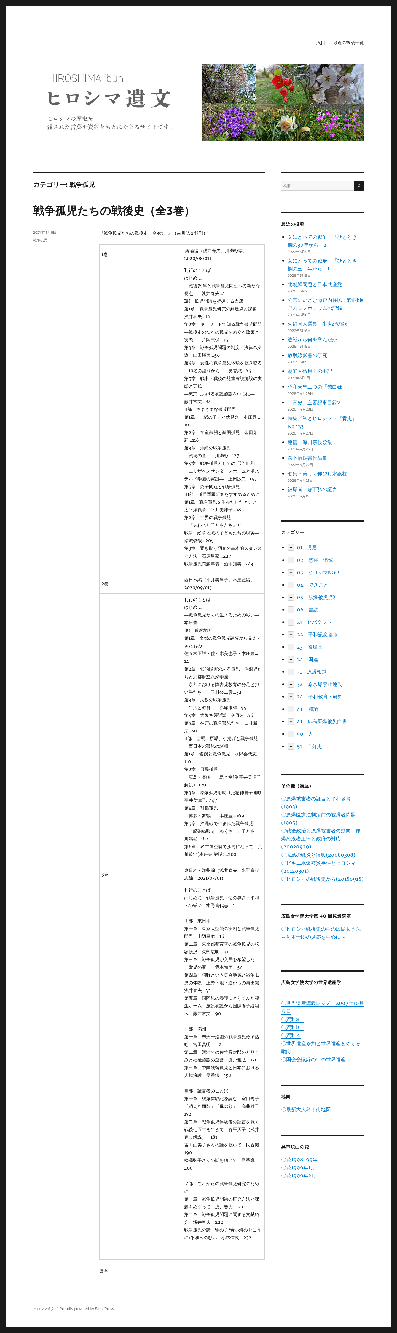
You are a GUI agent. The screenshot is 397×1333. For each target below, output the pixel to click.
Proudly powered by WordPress (87, 1309)
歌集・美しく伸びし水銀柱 (317, 473)
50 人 (305, 734)
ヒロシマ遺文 (44, 1309)
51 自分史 (309, 746)
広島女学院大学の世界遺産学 (311, 982)
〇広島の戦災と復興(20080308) (318, 855)
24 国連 (307, 659)
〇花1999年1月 (298, 1167)
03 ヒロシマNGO (318, 572)
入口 (320, 42)
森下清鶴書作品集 (307, 458)
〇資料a (292, 1019)
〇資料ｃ (291, 1035)
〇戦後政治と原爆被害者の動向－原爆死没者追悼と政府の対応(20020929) (321, 839)
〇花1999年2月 (298, 1175)
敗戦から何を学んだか (312, 339)
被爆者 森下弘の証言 (312, 489)
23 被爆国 (310, 647)
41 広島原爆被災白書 (322, 721)
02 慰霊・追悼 (315, 560)
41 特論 (307, 709)
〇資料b (292, 1027)
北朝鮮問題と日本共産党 (315, 284)
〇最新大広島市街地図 (306, 1109)
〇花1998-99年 (299, 1159)
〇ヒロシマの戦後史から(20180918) (322, 879)
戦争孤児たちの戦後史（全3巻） (114, 210)
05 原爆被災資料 (317, 597)
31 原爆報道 (312, 672)
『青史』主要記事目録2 (314, 402)
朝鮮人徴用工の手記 (310, 371)
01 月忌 (307, 547)
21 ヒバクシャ (314, 622)
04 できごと (312, 585)
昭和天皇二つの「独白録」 (317, 387)
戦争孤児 (40, 240)
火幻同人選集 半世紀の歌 (317, 324)
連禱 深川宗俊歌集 (310, 442)
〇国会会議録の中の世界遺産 (313, 1059)
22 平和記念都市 (317, 634)
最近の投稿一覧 (348, 42)
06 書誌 (307, 609)
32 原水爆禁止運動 (319, 684)
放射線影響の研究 (307, 355)
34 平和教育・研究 (320, 696)
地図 (286, 1096)
